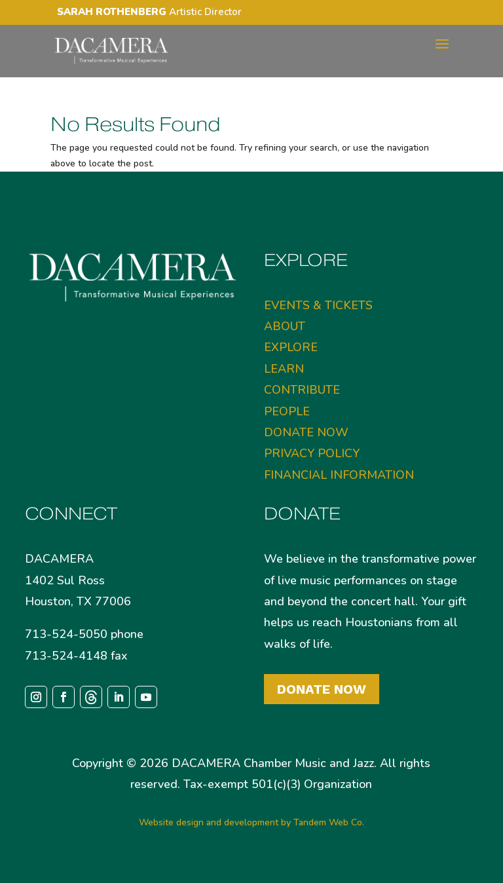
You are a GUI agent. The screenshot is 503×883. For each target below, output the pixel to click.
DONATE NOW (306, 432)
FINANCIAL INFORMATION (339, 475)
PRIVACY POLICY (312, 453)
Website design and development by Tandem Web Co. (251, 822)
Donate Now (321, 689)
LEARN (284, 369)
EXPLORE (291, 347)
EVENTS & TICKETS (318, 305)
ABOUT (284, 326)
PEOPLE (287, 411)
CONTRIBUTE (302, 390)
